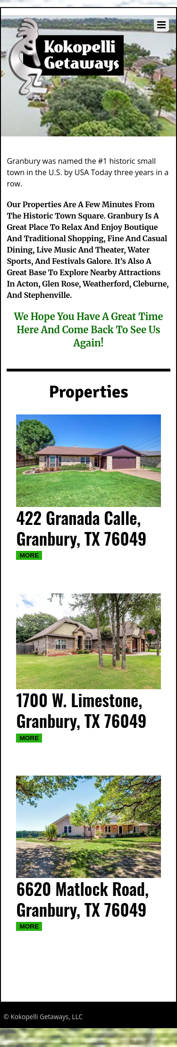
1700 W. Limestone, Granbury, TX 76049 (81, 710)
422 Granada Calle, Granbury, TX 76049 (81, 527)
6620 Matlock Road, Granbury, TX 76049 (82, 898)
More (29, 555)
